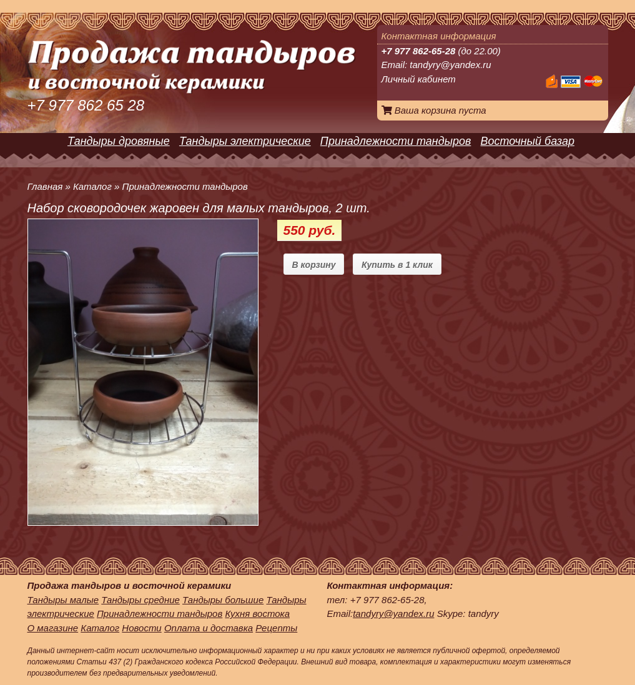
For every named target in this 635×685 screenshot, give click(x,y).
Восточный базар (527, 141)
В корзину (314, 265)
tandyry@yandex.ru (450, 64)
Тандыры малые (63, 599)
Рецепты (276, 628)
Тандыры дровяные (118, 141)
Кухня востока (257, 613)
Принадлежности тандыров (395, 141)
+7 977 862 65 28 (86, 105)
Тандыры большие (222, 599)
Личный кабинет (418, 79)
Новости (141, 628)
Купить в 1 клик (397, 265)
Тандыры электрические (245, 141)
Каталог (92, 186)
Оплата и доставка (208, 628)
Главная (45, 186)
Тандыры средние (140, 599)
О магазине (53, 628)
